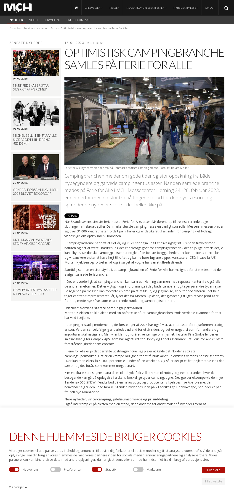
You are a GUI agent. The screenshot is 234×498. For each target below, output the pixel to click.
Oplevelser (93, 7)
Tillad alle (213, 470)
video (33, 20)
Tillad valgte (213, 481)
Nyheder (16, 20)
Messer (114, 7)
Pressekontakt (78, 20)
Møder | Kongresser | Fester (146, 7)
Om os (210, 7)
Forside (28, 28)
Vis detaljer (18, 487)
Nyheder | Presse (185, 7)
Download (52, 20)
